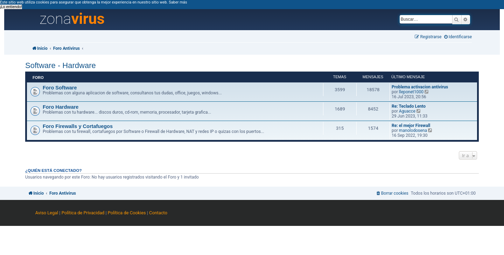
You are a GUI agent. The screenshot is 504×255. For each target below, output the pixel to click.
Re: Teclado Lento (409, 106)
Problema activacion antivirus (420, 87)
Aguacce (407, 111)
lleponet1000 (411, 91)
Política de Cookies (127, 212)
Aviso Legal (46, 212)
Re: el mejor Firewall (411, 125)
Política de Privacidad (83, 212)
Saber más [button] (178, 2)
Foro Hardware (60, 107)
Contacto (158, 212)
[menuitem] (458, 37)
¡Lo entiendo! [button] (11, 7)
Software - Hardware (60, 65)
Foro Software (60, 87)
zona (72, 19)
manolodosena (413, 130)
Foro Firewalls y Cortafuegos (78, 126)
